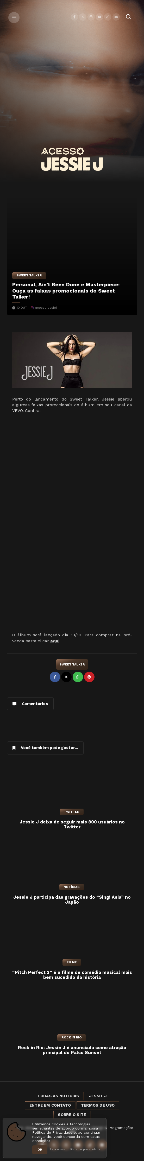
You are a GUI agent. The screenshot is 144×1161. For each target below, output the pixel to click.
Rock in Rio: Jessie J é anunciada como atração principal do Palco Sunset (72, 1050)
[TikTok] (107, 17)
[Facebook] (74, 17)
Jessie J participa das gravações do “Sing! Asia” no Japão (72, 900)
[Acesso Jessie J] (72, 159)
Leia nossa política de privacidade (75, 1149)
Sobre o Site (72, 1114)
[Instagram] (91, 17)
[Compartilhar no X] (66, 677)
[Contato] (116, 17)
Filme (72, 962)
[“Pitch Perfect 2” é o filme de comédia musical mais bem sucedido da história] (72, 938)
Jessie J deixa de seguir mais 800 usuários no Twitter (72, 825)
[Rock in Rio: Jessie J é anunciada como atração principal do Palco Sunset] (72, 1014)
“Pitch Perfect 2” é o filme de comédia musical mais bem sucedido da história (72, 975)
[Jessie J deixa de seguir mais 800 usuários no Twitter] (72, 788)
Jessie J (98, 1096)
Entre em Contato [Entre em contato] (50, 1105)
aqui (54, 640)
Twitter (71, 812)
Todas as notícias (58, 1096)
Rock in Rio (71, 1037)
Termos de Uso (98, 1105)
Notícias (72, 887)
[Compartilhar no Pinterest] (89, 677)
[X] (82, 17)
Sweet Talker (29, 275)
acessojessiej (46, 307)
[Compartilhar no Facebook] (55, 677)
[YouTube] (99, 17)
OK (39, 1149)
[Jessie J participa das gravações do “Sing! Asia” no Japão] (72, 863)
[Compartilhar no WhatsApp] (78, 677)
